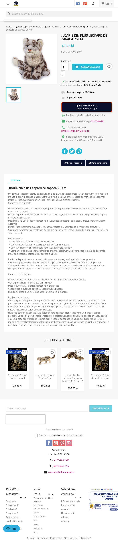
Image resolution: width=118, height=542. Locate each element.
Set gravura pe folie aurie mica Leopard (100, 376)
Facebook (49, 443)
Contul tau (68, 489)
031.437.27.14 (82, 131)
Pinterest (79, 151)
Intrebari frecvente (14, 521)
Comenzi (65, 509)
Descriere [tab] (15, 180)
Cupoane (65, 521)
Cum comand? (12, 505)
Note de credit (67, 513)
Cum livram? (11, 509)
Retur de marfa (68, 505)
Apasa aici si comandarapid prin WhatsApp (86, 107)
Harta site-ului (40, 516)
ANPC (36, 524)
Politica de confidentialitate (41, 507)
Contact (37, 512)
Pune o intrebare (97, 163)
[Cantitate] (65, 67)
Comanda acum (87, 67)
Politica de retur (13, 517)
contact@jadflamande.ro (61, 472)
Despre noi (11, 501)
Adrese (64, 517)
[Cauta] (59, 14)
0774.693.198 (68, 131)
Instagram (69, 443)
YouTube (56, 443)
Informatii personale (70, 501)
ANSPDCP (38, 528)
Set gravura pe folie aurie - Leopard (17, 376)
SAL (35, 532)
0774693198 (97, 121)
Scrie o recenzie (73, 163)
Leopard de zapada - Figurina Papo (45, 376)
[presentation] (25, 419)
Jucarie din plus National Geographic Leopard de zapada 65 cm (72, 379)
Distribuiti (65, 151)
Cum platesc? (12, 513)
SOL (35, 520)
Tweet (72, 151)
